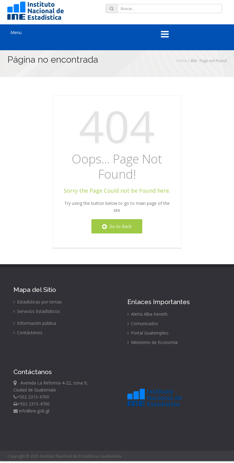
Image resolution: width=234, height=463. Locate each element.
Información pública (34, 323)
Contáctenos (27, 332)
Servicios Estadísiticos (36, 311)
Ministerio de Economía (152, 342)
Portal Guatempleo (147, 333)
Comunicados (142, 323)
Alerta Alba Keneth (147, 314)
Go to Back (117, 226)
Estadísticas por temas (37, 302)
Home (181, 60)
